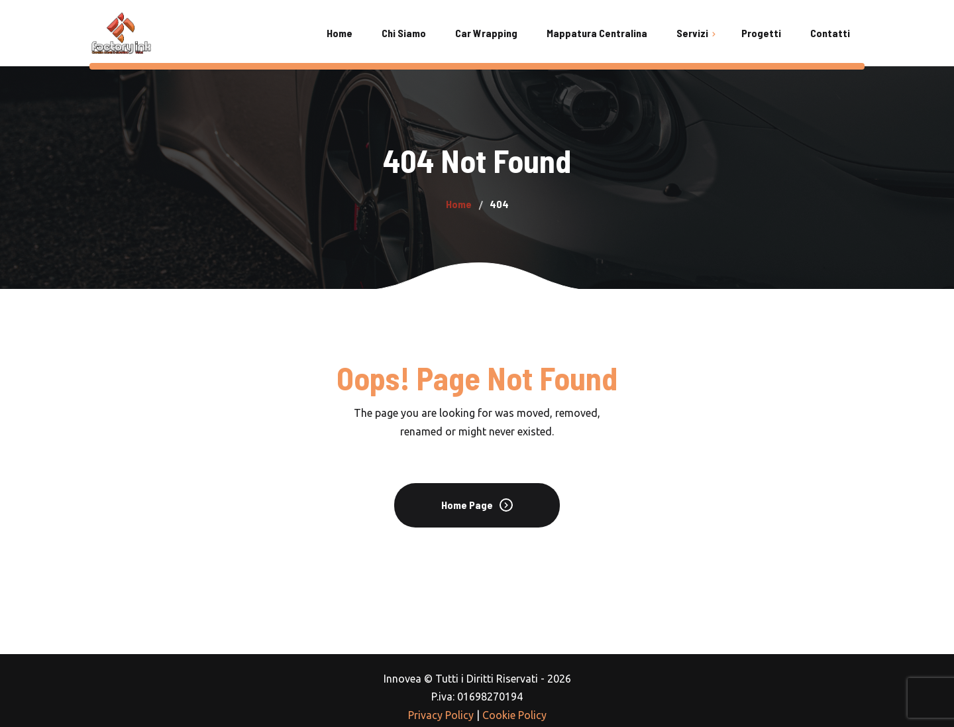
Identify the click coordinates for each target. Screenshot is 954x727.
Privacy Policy (441, 715)
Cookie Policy (514, 715)
